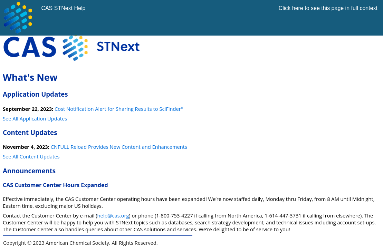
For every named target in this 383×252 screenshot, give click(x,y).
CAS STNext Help (63, 8)
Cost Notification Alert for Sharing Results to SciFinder (119, 108)
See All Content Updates (31, 156)
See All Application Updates (35, 118)
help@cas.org (113, 215)
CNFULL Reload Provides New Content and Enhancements (119, 146)
